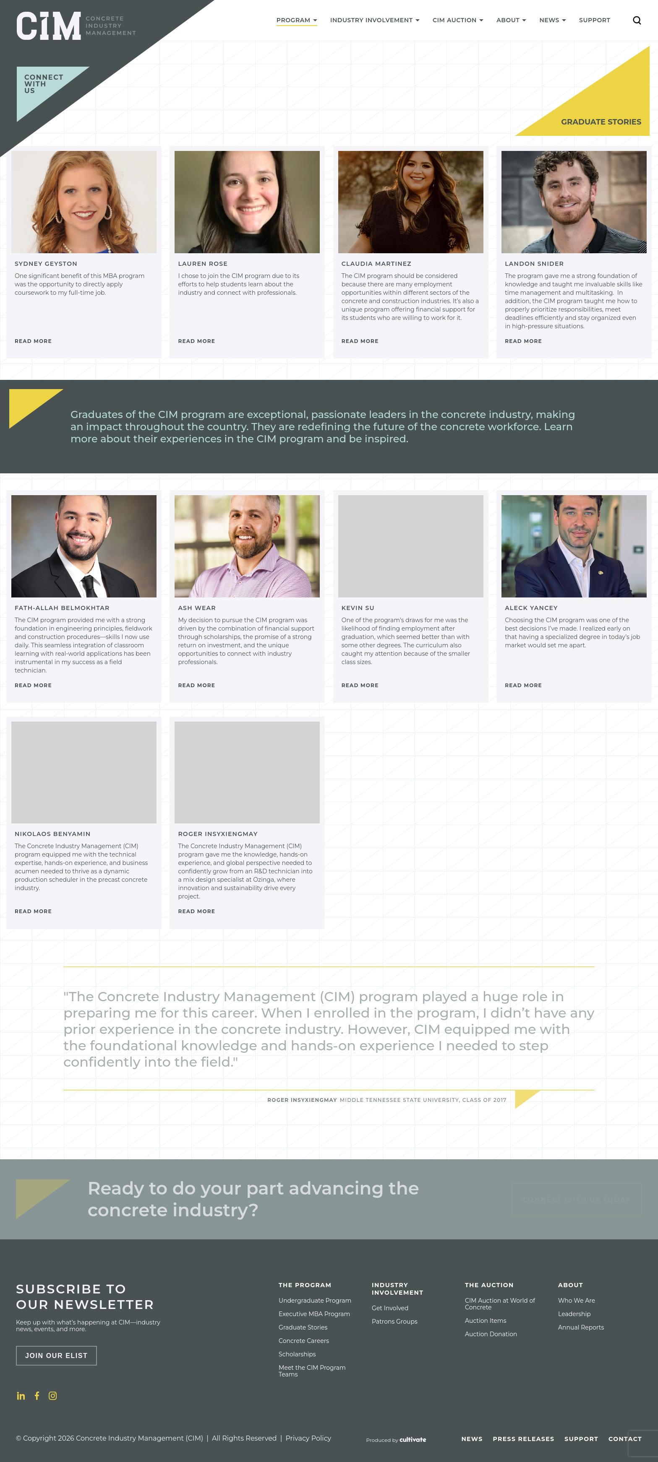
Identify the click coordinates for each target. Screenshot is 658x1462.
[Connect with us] (53, 94)
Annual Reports (581, 1327)
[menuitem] (297, 22)
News (472, 1439)
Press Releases (524, 1439)
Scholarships (297, 1354)
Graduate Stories (303, 1327)
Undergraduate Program (315, 1300)
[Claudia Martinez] (410, 252)
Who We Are (576, 1300)
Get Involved (390, 1308)
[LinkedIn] (21, 1396)
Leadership (574, 1314)
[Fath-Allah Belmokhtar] (84, 596)
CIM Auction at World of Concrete (500, 1304)
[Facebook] (37, 1396)
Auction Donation (491, 1334)
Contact (625, 1439)
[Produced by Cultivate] (396, 1440)
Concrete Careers (304, 1341)
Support (594, 20)
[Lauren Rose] (247, 252)
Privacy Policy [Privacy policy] (308, 1438)
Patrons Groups (395, 1321)
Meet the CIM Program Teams (312, 1371)
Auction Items (485, 1320)
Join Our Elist (56, 1355)
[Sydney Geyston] (84, 252)
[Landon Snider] (574, 252)
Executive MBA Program (314, 1314)
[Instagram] (53, 1396)
